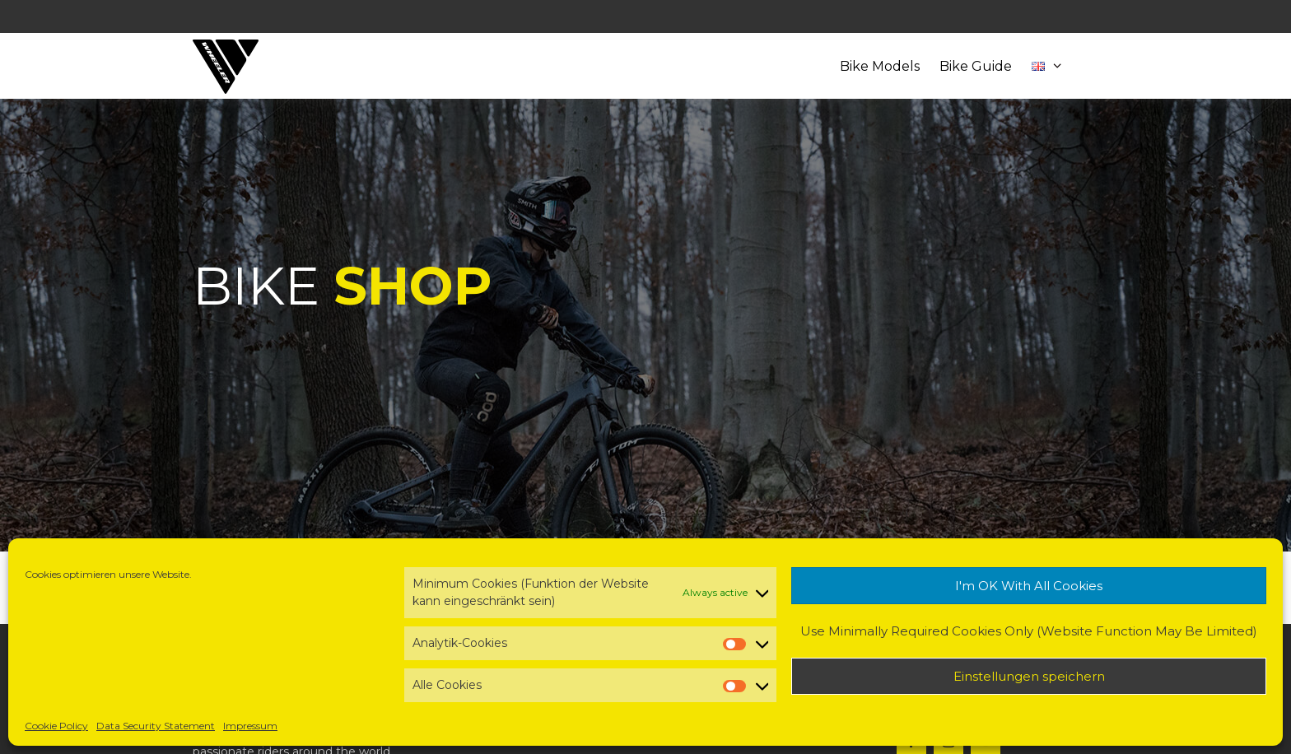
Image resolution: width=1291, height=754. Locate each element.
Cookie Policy (56, 725)
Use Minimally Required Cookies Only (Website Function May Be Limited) (1028, 631)
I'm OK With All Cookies (1028, 585)
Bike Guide (975, 66)
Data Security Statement (155, 725)
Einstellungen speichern (1029, 676)
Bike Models (880, 66)
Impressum (250, 725)
